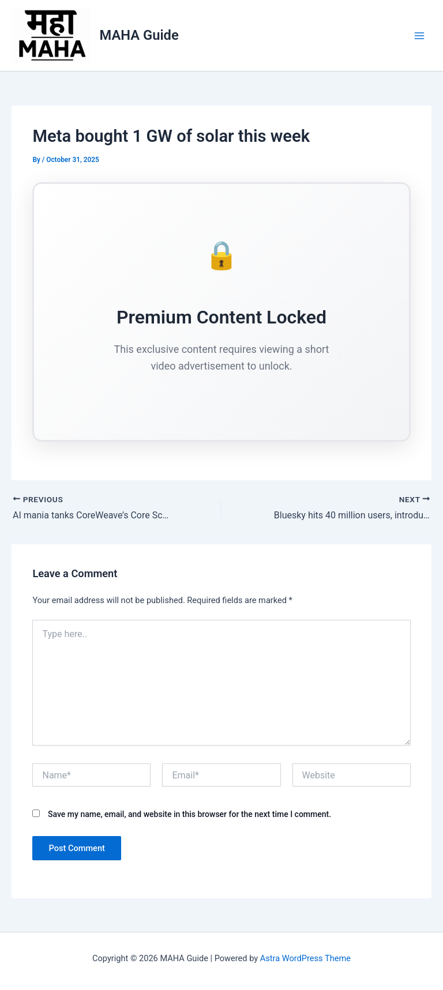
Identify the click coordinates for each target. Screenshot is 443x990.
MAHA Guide (139, 35)
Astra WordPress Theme (305, 958)
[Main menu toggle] (419, 36)
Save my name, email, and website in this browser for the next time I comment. (189, 814)
